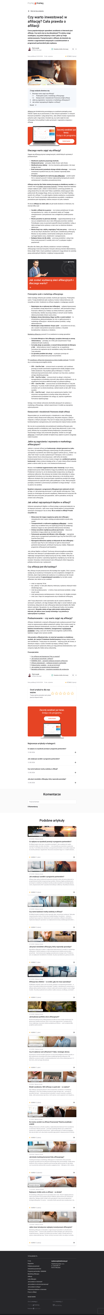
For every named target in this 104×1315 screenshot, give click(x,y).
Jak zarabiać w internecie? (35, 1281)
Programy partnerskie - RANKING (37, 1271)
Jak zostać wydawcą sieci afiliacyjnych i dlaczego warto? (51, 282)
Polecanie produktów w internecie (37, 1289)
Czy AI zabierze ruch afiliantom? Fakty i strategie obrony (49, 1052)
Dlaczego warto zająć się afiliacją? (43, 93)
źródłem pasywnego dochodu (47, 186)
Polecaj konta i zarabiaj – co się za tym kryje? (45, 665)
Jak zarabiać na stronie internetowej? (38, 1284)
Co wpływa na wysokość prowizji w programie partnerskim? (47, 749)
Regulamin (31, 1263)
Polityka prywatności (33, 1266)
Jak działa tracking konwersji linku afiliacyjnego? (46, 1157)
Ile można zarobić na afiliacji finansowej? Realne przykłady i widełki (50, 1123)
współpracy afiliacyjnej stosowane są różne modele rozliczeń (49, 360)
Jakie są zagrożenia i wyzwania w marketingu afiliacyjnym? (51, 100)
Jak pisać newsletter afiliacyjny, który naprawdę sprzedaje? (47, 779)
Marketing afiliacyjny (34, 334)
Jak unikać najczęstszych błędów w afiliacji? (46, 102)
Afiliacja (30, 111)
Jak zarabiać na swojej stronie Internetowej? (45, 667)
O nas (29, 1261)
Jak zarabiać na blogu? (34, 1287)
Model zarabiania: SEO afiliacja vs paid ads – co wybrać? (49, 1087)
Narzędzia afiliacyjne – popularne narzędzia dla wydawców (50, 669)
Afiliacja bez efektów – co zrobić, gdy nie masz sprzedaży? (50, 982)
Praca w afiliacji (32, 1292)
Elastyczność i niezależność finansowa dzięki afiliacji (53, 98)
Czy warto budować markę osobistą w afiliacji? (43, 769)
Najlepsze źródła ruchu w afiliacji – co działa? (45, 1192)
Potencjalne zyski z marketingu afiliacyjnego (50, 96)
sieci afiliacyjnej (59, 176)
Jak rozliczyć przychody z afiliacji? (42, 658)
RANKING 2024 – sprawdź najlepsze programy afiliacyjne (49, 661)
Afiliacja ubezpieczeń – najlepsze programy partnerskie (48, 663)
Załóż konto (66, 141)
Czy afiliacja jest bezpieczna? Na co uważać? (45, 656)
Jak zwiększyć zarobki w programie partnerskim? (44, 759)
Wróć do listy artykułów (36, 11)
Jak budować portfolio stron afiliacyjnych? (44, 1017)
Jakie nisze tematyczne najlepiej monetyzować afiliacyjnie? (50, 1227)
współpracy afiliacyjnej (58, 523)
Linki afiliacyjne (32, 1279)
